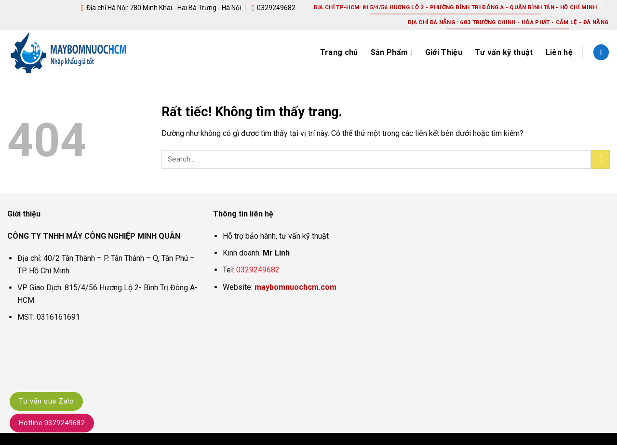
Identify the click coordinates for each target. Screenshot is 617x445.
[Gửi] (600, 159)
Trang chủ (339, 52)
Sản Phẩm (392, 52)
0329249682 (258, 269)
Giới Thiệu (443, 52)
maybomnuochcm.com (295, 287)
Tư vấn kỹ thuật (504, 52)
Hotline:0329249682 (52, 422)
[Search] (601, 52)
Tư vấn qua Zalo (46, 401)
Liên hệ (559, 52)
